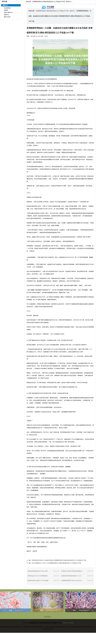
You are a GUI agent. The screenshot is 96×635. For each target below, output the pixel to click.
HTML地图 (70, 623)
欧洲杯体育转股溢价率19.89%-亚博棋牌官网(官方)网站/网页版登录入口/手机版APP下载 (39, 571)
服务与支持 (7, 17)
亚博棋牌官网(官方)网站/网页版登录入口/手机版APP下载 (48, 1)
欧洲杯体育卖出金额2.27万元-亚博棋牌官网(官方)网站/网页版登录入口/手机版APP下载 (39, 580)
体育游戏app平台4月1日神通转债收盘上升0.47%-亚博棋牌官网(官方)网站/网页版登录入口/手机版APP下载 (39, 576)
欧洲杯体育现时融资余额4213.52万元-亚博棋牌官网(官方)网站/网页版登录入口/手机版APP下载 (72, 576)
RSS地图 (64, 623)
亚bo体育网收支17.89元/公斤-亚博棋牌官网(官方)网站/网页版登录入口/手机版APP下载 (56, 563)
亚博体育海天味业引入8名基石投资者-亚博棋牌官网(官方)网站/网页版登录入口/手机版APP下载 (59, 560)
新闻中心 (6, 14)
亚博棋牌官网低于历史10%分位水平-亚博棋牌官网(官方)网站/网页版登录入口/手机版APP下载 (72, 580)
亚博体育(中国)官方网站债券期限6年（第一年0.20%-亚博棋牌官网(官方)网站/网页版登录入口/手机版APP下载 (72, 571)
